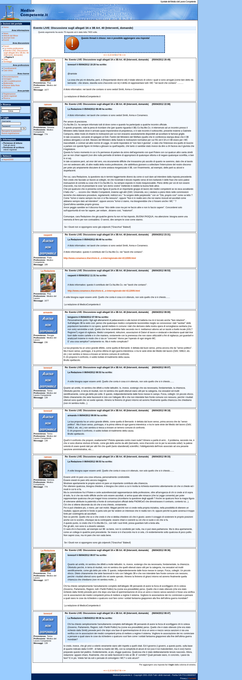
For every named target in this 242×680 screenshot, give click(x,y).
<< (104, 55)
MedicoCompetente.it (24, 12)
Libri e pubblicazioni (12, 81)
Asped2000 (8, 159)
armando (48, 312)
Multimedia (8, 83)
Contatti (192, 678)
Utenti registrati (10, 96)
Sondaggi (7, 61)
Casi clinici (8, 70)
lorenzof (48, 368)
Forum (6, 46)
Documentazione (10, 77)
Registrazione (9, 94)
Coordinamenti (9, 68)
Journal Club (9, 38)
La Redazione (48, 60)
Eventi (6, 40)
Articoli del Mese (10, 35)
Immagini (7, 79)
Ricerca (6, 98)
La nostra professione (13, 48)
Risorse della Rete (11, 85)
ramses (48, 104)
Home (6, 27)
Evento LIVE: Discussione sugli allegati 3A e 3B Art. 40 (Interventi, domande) (16, 52)
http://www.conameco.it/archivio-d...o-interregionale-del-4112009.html (100, 258)
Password (11, 127)
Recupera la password (11, 131)
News (5, 33)
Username (11, 122)
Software (7, 87)
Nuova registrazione (10, 133)
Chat (5, 59)
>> (124, 55)
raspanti (48, 235)
